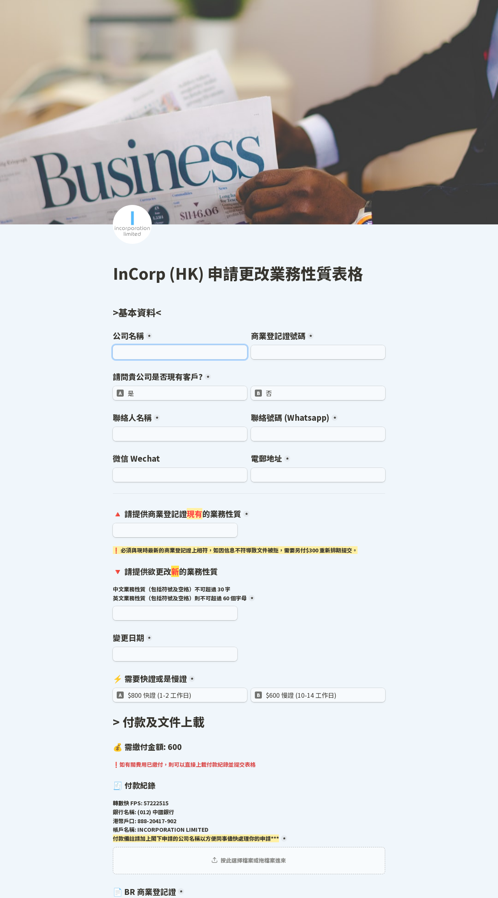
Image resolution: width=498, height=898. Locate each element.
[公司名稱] (180, 352)
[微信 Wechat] (180, 475)
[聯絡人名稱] (180, 434)
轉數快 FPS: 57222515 (196, 821)
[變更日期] (175, 654)
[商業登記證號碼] (318, 352)
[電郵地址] (318, 475)
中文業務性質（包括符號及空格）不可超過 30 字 (180, 593)
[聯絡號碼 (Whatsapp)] (318, 434)
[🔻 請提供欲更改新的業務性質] (175, 613)
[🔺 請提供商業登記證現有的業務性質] (175, 530)
